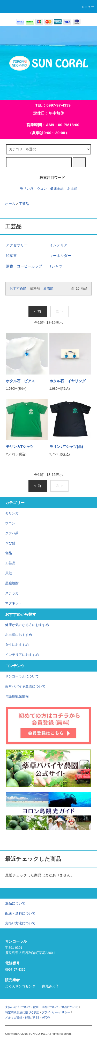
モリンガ (26, 188)
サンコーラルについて (22, 676)
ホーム (10, 204)
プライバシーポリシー (56, 1012)
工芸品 (24, 204)
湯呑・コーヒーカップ (24, 266)
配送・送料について (46, 1006)
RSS (36, 1017)
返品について (69, 1006)
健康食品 (57, 188)
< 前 (37, 311)
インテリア (58, 245)
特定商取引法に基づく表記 (22, 1012)
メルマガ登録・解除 (18, 1017)
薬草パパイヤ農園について (25, 686)
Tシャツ (56, 266)
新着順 (48, 288)
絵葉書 (11, 256)
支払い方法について (18, 1006)
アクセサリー (17, 245)
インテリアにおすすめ (22, 655)
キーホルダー (60, 256)
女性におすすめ (17, 645)
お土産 (72, 188)
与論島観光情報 (17, 696)
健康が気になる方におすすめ (27, 625)
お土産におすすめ (18, 635)
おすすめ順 (18, 288)
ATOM (46, 1017)
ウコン (42, 188)
